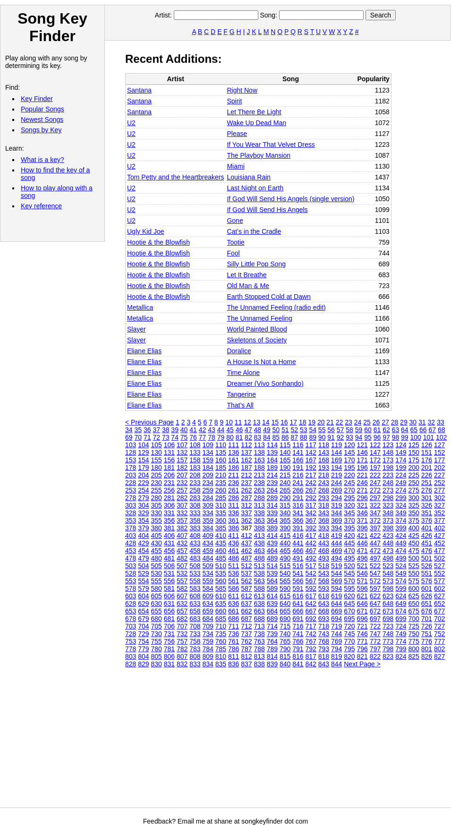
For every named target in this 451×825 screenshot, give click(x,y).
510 (220, 566)
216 (297, 475)
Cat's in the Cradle (254, 231)
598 (388, 588)
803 (130, 656)
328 (130, 513)
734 (208, 634)
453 (130, 550)
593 (323, 588)
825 (413, 656)
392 (311, 528)
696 (362, 618)
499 (400, 558)
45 (230, 430)
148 (388, 452)
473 (388, 550)
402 (439, 528)
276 (426, 490)
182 (182, 467)
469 (336, 550)
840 (285, 664)
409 (208, 535)
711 (233, 626)
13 (257, 422)
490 (285, 558)
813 (259, 656)
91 (331, 437)
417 (311, 535)
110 (220, 445)
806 (169, 656)
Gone (235, 220)
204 (143, 475)
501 (426, 558)
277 (439, 490)
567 (311, 581)
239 (272, 482)
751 (426, 634)
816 (297, 656)
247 (375, 482)
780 (156, 649)
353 (130, 520)
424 (400, 535)
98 (396, 437)
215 (285, 475)
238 (259, 482)
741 (297, 634)
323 (388, 505)
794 (336, 649)
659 (208, 611)
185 (220, 467)
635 (220, 603)
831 (169, 664)
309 (208, 505)
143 (323, 452)
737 (246, 634)
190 (285, 467)
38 (166, 430)
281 (169, 498)
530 (156, 573)
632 (182, 603)
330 (156, 513)
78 (211, 437)
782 (182, 649)
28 (395, 422)
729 (143, 634)
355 (156, 520)
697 (375, 618)
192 (311, 467)
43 (211, 430)
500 (413, 558)
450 (413, 543)
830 (156, 664)
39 (175, 430)
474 (400, 550)
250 (413, 482)
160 (220, 460)
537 (246, 573)
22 (339, 422)
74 (175, 437)
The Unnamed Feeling (259, 318)
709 (208, 626)
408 (194, 535)
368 (323, 520)
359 (208, 520)
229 (143, 482)
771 (362, 641)
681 (169, 618)
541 (297, 573)
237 (246, 482)
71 (147, 437)
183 (194, 467)
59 (359, 430)
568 (323, 581)
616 (297, 596)
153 (130, 460)
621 (362, 596)
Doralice (239, 351)
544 (336, 573)
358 (194, 520)
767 (311, 641)
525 (413, 566)
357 (182, 520)
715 (285, 626)
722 (375, 626)
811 (233, 656)
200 (413, 467)
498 (388, 558)
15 (275, 422)
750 (413, 634)
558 (194, 581)
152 (439, 452)
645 (349, 603)
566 (297, 581)
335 (220, 513)
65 (414, 430)
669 (336, 611)
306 (169, 505)
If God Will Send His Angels (267, 209)
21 (330, 422)
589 (272, 588)
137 (246, 452)
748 (388, 634)
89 (312, 437)
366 (297, 520)
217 (311, 475)
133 (194, 452)
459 (208, 550)
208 (194, 475)
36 (147, 430)
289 (272, 498)
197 (375, 467)
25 (367, 422)
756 (169, 641)
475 (413, 550)
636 (233, 603)
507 (182, 566)
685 (220, 618)
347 (375, 513)
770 (349, 641)
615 (285, 596)
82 (248, 437)
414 (272, 535)
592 (311, 588)
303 (130, 505)
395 (349, 528)
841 (297, 664)
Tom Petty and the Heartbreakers (175, 177)
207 (182, 475)
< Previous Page (149, 422)
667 (311, 611)
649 (400, 603)
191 (297, 467)
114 (272, 445)
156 (169, 460)
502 (439, 558)
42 (202, 430)
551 (426, 573)
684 (208, 618)
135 (220, 452)
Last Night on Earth (255, 188)
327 (439, 505)
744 (336, 634)
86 (285, 437)
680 (156, 618)
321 (362, 505)
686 (233, 618)
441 (297, 543)
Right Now (242, 90)
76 (193, 437)
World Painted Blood (257, 329)
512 (246, 566)
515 (285, 566)
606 (169, 596)
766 (297, 641)
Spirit (234, 101)
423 (388, 535)
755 (156, 641)
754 (143, 641)
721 (362, 626)
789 (272, 649)
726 (426, 626)
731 (169, 634)
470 (349, 550)
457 (182, 550)
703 (130, 626)
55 (322, 430)
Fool (233, 253)
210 (220, 475)
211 (233, 475)
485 (220, 558)
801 (426, 649)
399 (400, 528)
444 (336, 543)
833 (194, 664)
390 (285, 528)
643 (323, 603)
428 (130, 543)
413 (259, 535)
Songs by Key (41, 130)
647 (375, 603)
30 (413, 422)
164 (272, 460)
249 (400, 482)
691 (297, 618)
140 (285, 452)
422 (375, 535)
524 (400, 566)
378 (130, 528)
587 (246, 588)
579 (143, 588)
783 (194, 649)
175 (413, 460)
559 (208, 581)
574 (400, 581)
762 (246, 641)
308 (194, 505)
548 (388, 573)
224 (400, 475)
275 (413, 490)
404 (143, 535)
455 (156, 550)
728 (130, 634)
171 (362, 460)
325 (413, 505)
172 (375, 460)
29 (404, 422)
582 (182, 588)
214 (272, 475)
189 (272, 467)
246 (362, 482)
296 (362, 498)
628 (130, 603)
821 (362, 656)
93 (349, 437)
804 (143, 656)
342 (311, 513)
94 (359, 437)
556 (169, 581)
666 (297, 611)
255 (156, 490)
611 (233, 596)
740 (285, 634)
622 (375, 596)
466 (297, 550)
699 (400, 618)
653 (130, 611)
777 (439, 641)
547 (375, 573)
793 (323, 649)
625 (413, 596)
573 (388, 581)
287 (246, 498)
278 (130, 498)
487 (246, 558)
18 (302, 422)
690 (285, 618)
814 (272, 656)
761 (233, 641)
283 (194, 498)
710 (220, 626)
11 (238, 422)
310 (220, 505)
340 (285, 513)
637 (246, 603)
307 (182, 505)
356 (169, 520)
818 (323, 656)
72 (156, 437)
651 (426, 603)
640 (285, 603)
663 (259, 611)
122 (375, 445)
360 (220, 520)
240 (285, 482)
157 (182, 460)
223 (388, 475)
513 (259, 566)
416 (297, 535)
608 (194, 596)
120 (349, 445)
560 (220, 581)
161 (233, 460)
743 (323, 634)
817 (311, 656)
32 (431, 422)
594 (336, 588)
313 (259, 505)
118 (323, 445)
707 (182, 626)
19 (311, 422)
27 (385, 422)
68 (441, 430)
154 (143, 460)
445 (349, 543)
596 (362, 588)
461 (233, 550)
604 (143, 596)
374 (400, 520)
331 (169, 513)
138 (259, 452)
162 (246, 460)
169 (336, 460)
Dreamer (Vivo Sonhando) (265, 383)
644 (336, 603)
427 (439, 535)
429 (143, 543)
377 (439, 520)
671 (362, 611)
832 (182, 664)
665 (285, 611)
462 (246, 550)
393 (323, 528)
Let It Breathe (246, 275)
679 (143, 618)
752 (439, 634)
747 (375, 634)
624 (400, 596)
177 (439, 460)
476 (426, 550)
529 (143, 573)
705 (156, 626)
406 (169, 535)
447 (375, 543)
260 (220, 490)
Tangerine (241, 394)
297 (375, 498)
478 (130, 558)
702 (439, 618)
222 (375, 475)
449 (400, 543)
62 (386, 430)
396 (362, 528)
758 (194, 641)
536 (233, 573)
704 (143, 626)
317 (311, 505)
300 (413, 498)
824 (400, 656)
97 (386, 437)
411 (233, 535)
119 (336, 445)
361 (233, 520)
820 (349, 656)
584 (208, 588)
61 (377, 430)
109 (208, 445)
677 (439, 611)
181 (169, 467)
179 (143, 467)
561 (233, 581)
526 (426, 566)
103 (130, 445)
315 (285, 505)
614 (272, 596)
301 (426, 498)
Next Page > (362, 664)
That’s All (240, 405)
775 (413, 641)
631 (169, 603)
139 (272, 452)
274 (400, 490)
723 (388, 626)
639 (272, 603)
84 (267, 437)
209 (208, 475)
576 (426, 581)
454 (143, 550)
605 (156, 596)
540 (285, 573)
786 (233, 649)
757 (182, 641)
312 (246, 505)
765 (285, 641)
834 (208, 664)
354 (143, 520)
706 (169, 626)
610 (220, 596)
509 (208, 566)
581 (169, 588)
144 (336, 452)
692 (311, 618)
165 (285, 460)
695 (349, 618)
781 (169, 649)
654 (143, 611)
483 (194, 558)
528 (130, 573)
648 (388, 603)
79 (221, 437)
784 (208, 649)
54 (312, 430)
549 (400, 573)
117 (311, 445)
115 (285, 445)
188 (259, 467)
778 (130, 649)
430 (156, 543)
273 (388, 490)
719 (336, 626)
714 (272, 626)
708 (194, 626)
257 (182, 490)
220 (349, 475)
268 (323, 490)
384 (208, 528)
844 (336, 664)
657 (182, 611)
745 (349, 634)
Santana (139, 90)
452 (439, 543)
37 (156, 430)
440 (285, 543)
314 (272, 505)
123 (388, 445)
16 (284, 422)
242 (311, 482)
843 (323, 664)
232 (182, 482)
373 (388, 520)
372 (375, 520)
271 (362, 490)
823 (388, 656)
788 (259, 649)
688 (259, 618)
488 (259, 558)
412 (246, 535)
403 (130, 535)
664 (272, 611)
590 (285, 588)
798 (388, 649)
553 (130, 581)
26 (376, 422)
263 (259, 490)
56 (331, 430)
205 (156, 475)
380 (156, 528)
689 (272, 618)
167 (311, 460)
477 (439, 550)
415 (285, 535)
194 (336, 467)
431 (169, 543)
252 (439, 482)
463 (259, 550)
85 (276, 437)
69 (129, 437)
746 (362, 634)
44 (221, 430)
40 (184, 430)
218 (323, 475)
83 (258, 437)
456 (169, 550)
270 (349, 490)
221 (362, 475)
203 (130, 475)
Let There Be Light (254, 112)
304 (143, 505)
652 (439, 603)
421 (362, 535)
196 (362, 467)
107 (182, 445)
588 (259, 588)
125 (413, 445)
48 (258, 430)
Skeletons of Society (257, 340)
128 (130, 452)
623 (388, 596)
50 (276, 430)
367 (311, 520)
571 (362, 581)
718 (323, 626)
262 (246, 490)
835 (220, 664)
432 (182, 543)
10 (229, 422)
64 (404, 430)
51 (285, 430)
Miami (235, 166)
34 (129, 430)
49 (267, 430)
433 (194, 543)
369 (336, 520)
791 (297, 649)
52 (294, 430)
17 (293, 422)
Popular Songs (42, 109)
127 (439, 445)
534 (208, 573)
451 (426, 543)
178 (130, 467)
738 (259, 634)
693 (323, 618)
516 (297, 566)
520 (349, 566)
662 (246, 611)
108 (194, 445)
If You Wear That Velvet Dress (271, 144)
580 (156, 588)
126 (426, 445)
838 (259, 664)
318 (323, 505)
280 (156, 498)
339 (272, 513)
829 (143, 664)
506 (169, 566)
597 (375, 588)
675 (413, 611)
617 (311, 596)
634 (208, 603)
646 (362, 603)
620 (349, 596)
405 (156, 535)
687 (246, 618)
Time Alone (243, 372)
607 (182, 596)
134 (208, 452)
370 (349, 520)
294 (336, 498)
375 (413, 520)
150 (413, 452)
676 (426, 611)
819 (336, 656)
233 (194, 482)
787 (246, 649)
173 (388, 460)
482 (182, 558)
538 (259, 573)
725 (413, 626)
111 (233, 445)
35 (138, 430)
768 (323, 641)
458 (194, 550)
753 (130, 641)
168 (323, 460)
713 (259, 626)
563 (259, 581)
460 (220, 550)
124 (400, 445)
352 (439, 513)
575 (413, 581)
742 (311, 634)
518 (323, 566)
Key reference (41, 206)
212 (246, 475)
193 (323, 467)
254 (143, 490)
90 (322, 437)
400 (413, 528)
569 (336, 581)
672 (375, 611)
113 (259, 445)
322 (375, 505)
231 (169, 482)
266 (297, 490)
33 (440, 422)
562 (246, 581)
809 (208, 656)
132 (182, 452)
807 (182, 656)
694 (336, 618)
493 (323, 558)
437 (246, 543)
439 (272, 543)
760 (220, 641)
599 (400, 588)
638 (259, 603)
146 (362, 452)
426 (426, 535)
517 (311, 566)
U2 (131, 123)
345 (349, 513)
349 (400, 513)
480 (156, 558)
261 (233, 490)
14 (266, 422)
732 (182, 634)
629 (143, 603)
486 (233, 558)
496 (362, 558)
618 (323, 596)
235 (220, 482)
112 (246, 445)
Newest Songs (42, 119)
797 (375, 649)
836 (233, 664)
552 (439, 573)
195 (349, 467)
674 (400, 611)
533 (194, 573)
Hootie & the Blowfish (158, 242)
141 (297, 452)
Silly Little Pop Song (256, 264)
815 (285, 656)
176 (426, 460)
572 (375, 581)
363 (259, 520)
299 (400, 498)
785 (220, 649)
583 (194, 588)
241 (297, 482)
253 (130, 490)
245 (349, 482)
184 (208, 467)
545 (349, 573)
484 (208, 558)
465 (285, 550)
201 (426, 467)
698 (388, 618)
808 (194, 656)
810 (220, 656)
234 (208, 482)
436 (233, 543)
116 (297, 445)
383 (194, 528)
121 (362, 445)
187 (246, 467)
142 (311, 452)
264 (272, 490)
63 (396, 430)
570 (349, 581)
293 (323, 498)
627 (439, 596)
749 (400, 634)
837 (246, 664)
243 (323, 482)
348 (388, 513)
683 (194, 618)
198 (388, 467)
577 (439, 581)
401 (426, 528)
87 (294, 437)
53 (303, 430)
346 (362, 513)
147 (375, 452)
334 (208, 513)
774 (400, 641)
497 (375, 558)
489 (272, 558)
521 (362, 566)
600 (413, 588)
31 (422, 422)
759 (208, 641)
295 (349, 498)
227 (439, 475)
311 (233, 505)
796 (362, 649)
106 (169, 445)
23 (348, 422)
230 (156, 482)
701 (426, 618)
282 (182, 498)
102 (441, 437)
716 (297, 626)
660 (220, 611)
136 (233, 452)
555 (156, 581)
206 (169, 475)
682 (182, 618)
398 (388, 528)
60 (368, 430)
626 (426, 596)
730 (156, 634)
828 (130, 664)
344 (336, 513)
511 (233, 566)
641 (297, 603)
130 (156, 452)
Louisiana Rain (249, 177)
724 (400, 626)
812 (246, 656)
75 (184, 437)
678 (130, 618)
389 (272, 528)
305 (156, 505)
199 (400, 467)
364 (272, 520)
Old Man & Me (248, 285)
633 (194, 603)
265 (285, 490)
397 (375, 528)
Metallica (140, 307)
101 (428, 437)
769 (336, 641)
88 (303, 437)
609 (208, 596)
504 (143, 566)
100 (415, 437)
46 (239, 430)
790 (285, 649)
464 (272, 550)
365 (285, 520)
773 (388, 641)
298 (388, 498)
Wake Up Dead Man (256, 123)
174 (400, 460)
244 (336, 482)
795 (349, 649)
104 (143, 445)
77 (202, 437)
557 (182, 581)
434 (208, 543)
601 (426, 588)
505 (156, 566)
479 (143, 558)
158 (194, 460)
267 (311, 490)
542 (311, 573)
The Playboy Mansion (258, 155)
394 (336, 528)
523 (388, 566)
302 (439, 498)
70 (138, 437)
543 (323, 573)
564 (272, 581)
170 (349, 460)
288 (259, 498)
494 (336, 558)
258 (194, 490)
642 (311, 603)
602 (439, 588)
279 (143, 498)
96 (377, 437)
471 (362, 550)
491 (297, 558)
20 (321, 422)
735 (220, 634)
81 (239, 437)
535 (220, 573)
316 (297, 505)
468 (323, 550)
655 (156, 611)
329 (143, 513)
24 (358, 422)
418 (323, 535)
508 (194, 566)
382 (182, 528)
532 (182, 573)
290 (285, 498)
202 (439, 467)
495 (349, 558)
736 (233, 634)
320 (349, 505)
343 (323, 513)
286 (233, 498)
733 (194, 634)
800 (413, 649)
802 (439, 649)
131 (169, 452)
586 (233, 588)
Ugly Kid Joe (145, 231)
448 (388, 543)
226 (426, 475)
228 (130, 482)
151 (426, 452)
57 (340, 430)
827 (439, 656)
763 (259, 641)
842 (311, 664)
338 (259, 513)
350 (413, 513)
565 (285, 581)
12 (247, 422)
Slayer (136, 329)
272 (375, 490)
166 (297, 460)
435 (220, 543)
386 (233, 528)
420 (349, 535)
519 (336, 566)
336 (233, 513)
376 (426, 520)
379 (143, 528)
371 (362, 520)
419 (336, 535)
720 (349, 626)
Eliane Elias (144, 351)
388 (259, 528)
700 (413, 618)
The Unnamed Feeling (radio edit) (276, 307)
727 (439, 626)
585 (220, 588)
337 (246, 513)
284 (208, 498)
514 (272, 566)
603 (130, 596)
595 (349, 588)
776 (426, 641)
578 (130, 588)
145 (349, 452)
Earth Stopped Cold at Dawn (268, 296)
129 (143, 452)
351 (426, 513)
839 (272, 664)
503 (130, 566)
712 (246, 626)
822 (375, 656)
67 (432, 430)
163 (259, 460)
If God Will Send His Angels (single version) (290, 199)
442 (311, 543)
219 (336, 475)
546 (362, 573)
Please (237, 133)
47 (248, 430)
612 (246, 596)
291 (297, 498)
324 (400, 505)
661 (233, 611)
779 (143, 649)
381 (169, 528)
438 (259, 543)
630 (156, 603)
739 (272, 634)
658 (194, 611)
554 (143, 581)
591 (297, 588)
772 (375, 641)
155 (156, 460)
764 (272, 641)
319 (336, 505)
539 (272, 573)
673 (388, 611)
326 (426, 505)
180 (156, 467)
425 (413, 535)
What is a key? (42, 159)
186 (233, 467)
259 (208, 490)
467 (311, 550)
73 (166, 437)
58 (349, 430)
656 (169, 611)
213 (259, 475)
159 (208, 460)
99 (404, 437)
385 (220, 528)
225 (413, 475)
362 (246, 520)
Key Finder (37, 98)
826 (426, 656)
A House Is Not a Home (261, 362)
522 (375, 566)
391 (297, 528)
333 (194, 513)
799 (400, 649)
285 (220, 498)
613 (259, 596)
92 (340, 437)
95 (368, 437)
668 (323, 611)
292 (311, 498)
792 (311, 649)
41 (193, 430)
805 (156, 656)
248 (388, 482)
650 (413, 603)
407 (182, 535)
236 (233, 482)
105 (156, 445)
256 (169, 490)
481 (169, 558)
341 (297, 513)
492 (311, 558)
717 (311, 626)
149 (400, 452)
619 (336, 596)
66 (423, 430)
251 (426, 482)
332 (182, 513)
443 (323, 543)
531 (169, 573)
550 (413, 573)
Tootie (235, 242)
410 (220, 535)
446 (362, 543)
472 (375, 550)
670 (349, 611)
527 (439, 566)
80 (230, 437)
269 (336, 490)
